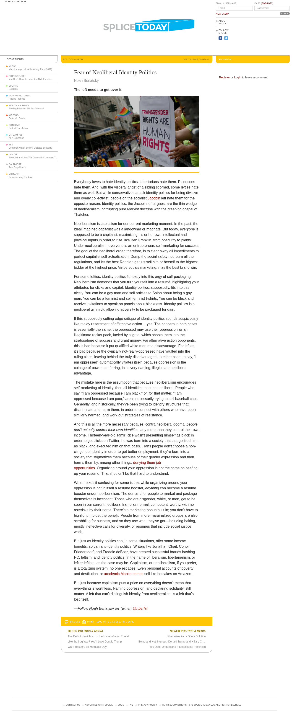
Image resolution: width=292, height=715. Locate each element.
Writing (13, 115)
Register (224, 77)
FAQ (131, 705)
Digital (13, 154)
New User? (222, 14)
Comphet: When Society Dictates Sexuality (30, 148)
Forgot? (267, 3)
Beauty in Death (17, 118)
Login (237, 77)
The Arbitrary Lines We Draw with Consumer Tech (34, 157)
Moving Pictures (19, 95)
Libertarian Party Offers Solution (186, 636)
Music (12, 66)
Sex (11, 144)
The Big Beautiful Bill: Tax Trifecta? (26, 108)
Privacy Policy (147, 705)
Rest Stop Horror (17, 167)
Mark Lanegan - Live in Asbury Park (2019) (30, 69)
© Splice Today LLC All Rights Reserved (216, 705)
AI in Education (16, 138)
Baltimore (15, 164)
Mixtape (14, 174)
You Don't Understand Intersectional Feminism (177, 646)
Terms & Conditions (174, 705)
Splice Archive (17, 1)
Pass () (263, 3)
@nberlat (140, 608)
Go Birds (13, 89)
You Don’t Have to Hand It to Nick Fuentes (30, 79)
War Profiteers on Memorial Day (87, 646)
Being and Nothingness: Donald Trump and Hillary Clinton (173, 641)
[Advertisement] (269, 37)
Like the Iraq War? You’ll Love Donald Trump (95, 641)
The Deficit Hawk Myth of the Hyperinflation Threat (98, 636)
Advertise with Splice (99, 705)
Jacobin (154, 198)
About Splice (223, 22)
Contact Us (73, 705)
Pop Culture (16, 76)
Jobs (121, 705)
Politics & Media (19, 105)
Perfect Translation (18, 128)
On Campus (15, 135)
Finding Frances (17, 99)
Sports (13, 86)
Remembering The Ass (20, 177)
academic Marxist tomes (123, 574)
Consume (14, 125)
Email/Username (226, 3)
